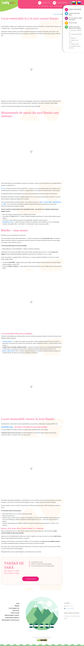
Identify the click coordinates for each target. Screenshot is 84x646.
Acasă (39, 6)
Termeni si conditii (15, 612)
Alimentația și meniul (75, 44)
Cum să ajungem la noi (14, 608)
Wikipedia (17, 605)
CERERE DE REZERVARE (75, 9)
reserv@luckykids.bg (60, 2)
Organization (73, 38)
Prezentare (51, 6)
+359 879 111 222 (44, 2)
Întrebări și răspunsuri (58, 6)
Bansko (3, 188)
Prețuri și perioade (44, 6)
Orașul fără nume (7, 427)
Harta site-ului (16, 610)
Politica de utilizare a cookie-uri (12, 615)
